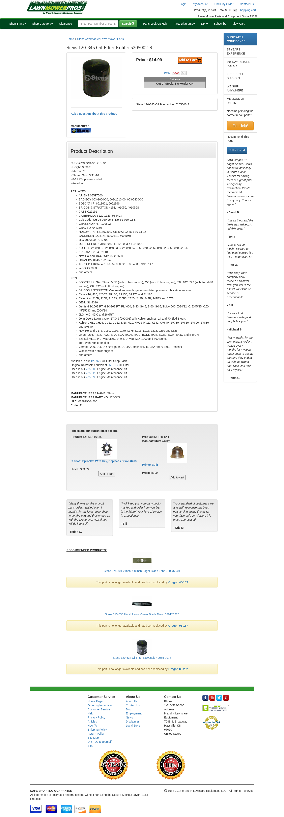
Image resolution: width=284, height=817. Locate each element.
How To (92, 725)
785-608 (91, 369)
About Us (132, 701)
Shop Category (42, 23)
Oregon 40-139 (178, 582)
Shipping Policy (97, 729)
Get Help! (240, 126)
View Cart (238, 23)
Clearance (65, 23)
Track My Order (223, 4)
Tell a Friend (237, 150)
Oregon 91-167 (178, 625)
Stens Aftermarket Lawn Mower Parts (100, 39)
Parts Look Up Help (155, 23)
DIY (204, 23)
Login (182, 4)
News (129, 717)
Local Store (133, 725)
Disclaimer (132, 721)
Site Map (93, 737)
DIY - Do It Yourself (100, 741)
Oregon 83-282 (178, 669)
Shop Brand (17, 23)
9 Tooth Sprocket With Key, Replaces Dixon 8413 (104, 461)
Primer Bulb (150, 464)
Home (70, 39)
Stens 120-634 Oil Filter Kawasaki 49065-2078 (142, 657)
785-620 (91, 373)
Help (90, 713)
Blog (90, 745)
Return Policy (96, 733)
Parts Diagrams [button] (184, 23)
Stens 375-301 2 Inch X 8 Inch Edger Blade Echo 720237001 (142, 571)
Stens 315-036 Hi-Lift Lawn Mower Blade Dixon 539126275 (142, 614)
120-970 (96, 361)
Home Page (95, 701)
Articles (92, 721)
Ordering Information (100, 705)
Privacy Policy (96, 717)
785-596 (91, 377)
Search (128, 23)
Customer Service (99, 709)
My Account (200, 4)
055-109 (113, 365)
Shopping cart (247, 10)
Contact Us (247, 4)
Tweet (167, 72)
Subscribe (220, 23)
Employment (134, 713)
